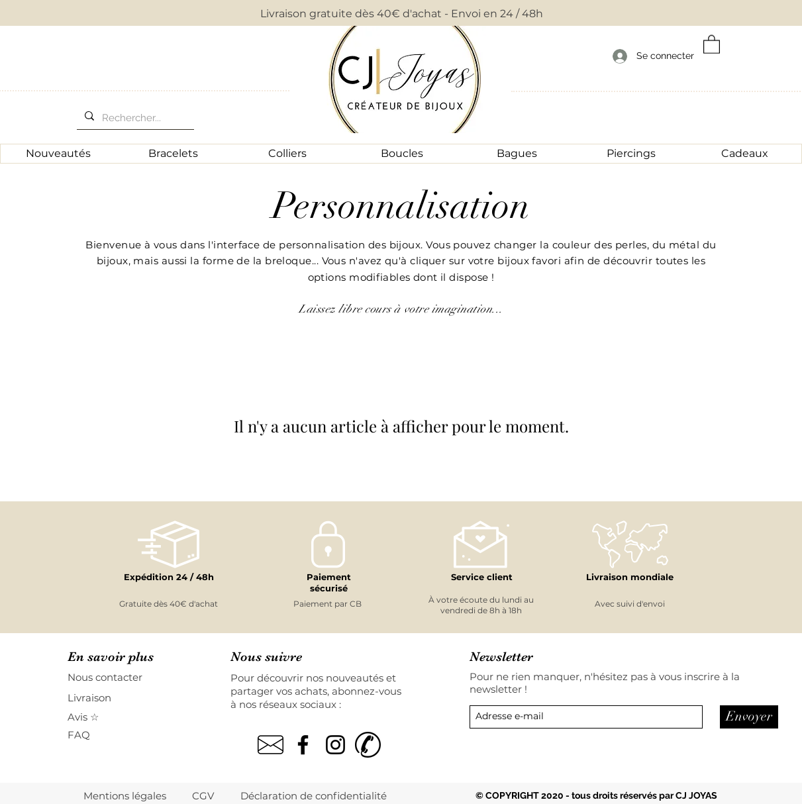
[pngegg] (270, 745)
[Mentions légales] (125, 796)
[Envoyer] (749, 717)
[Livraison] (115, 698)
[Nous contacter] (115, 677)
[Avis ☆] (84, 717)
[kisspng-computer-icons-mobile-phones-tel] (368, 745)
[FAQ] (86, 735)
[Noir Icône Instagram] (335, 745)
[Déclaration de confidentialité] (314, 796)
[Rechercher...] (134, 117)
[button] (711, 44)
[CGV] (204, 796)
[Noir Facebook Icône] (303, 745)
